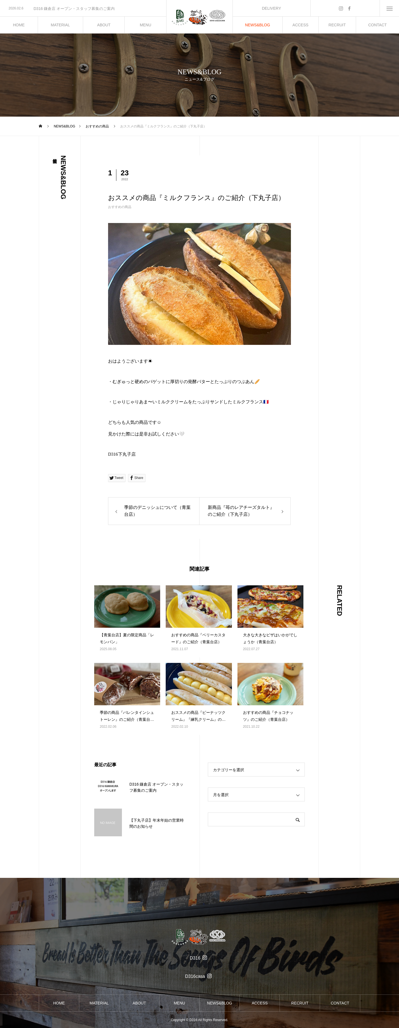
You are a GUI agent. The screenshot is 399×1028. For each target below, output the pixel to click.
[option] (83, 8)
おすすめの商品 (119, 207)
